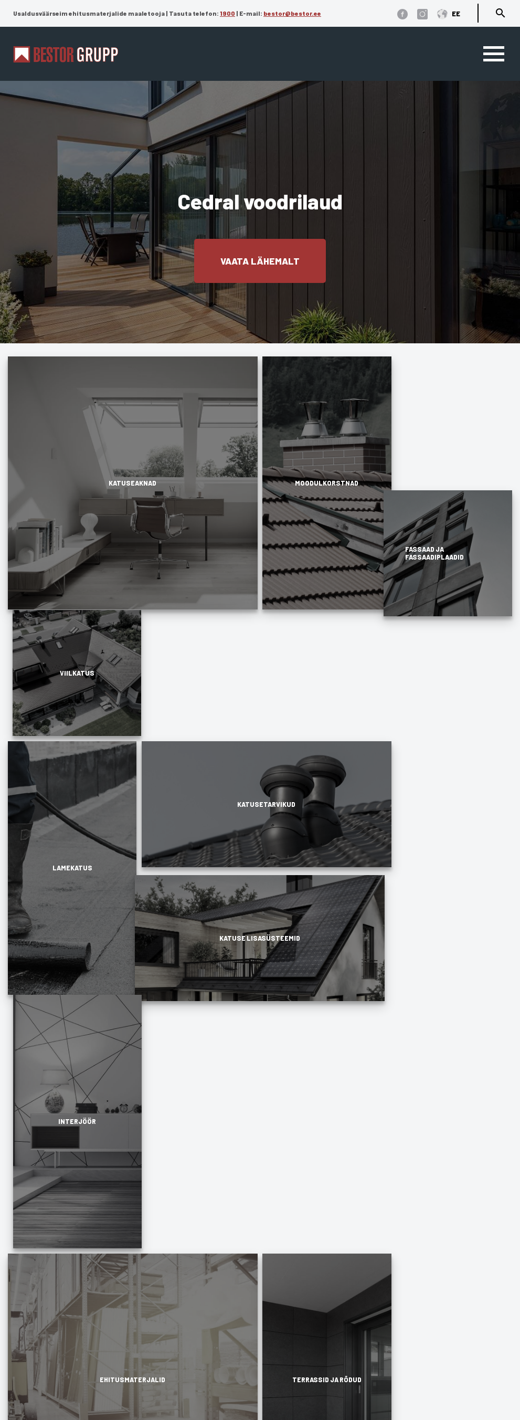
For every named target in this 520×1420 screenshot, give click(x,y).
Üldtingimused (39, 1377)
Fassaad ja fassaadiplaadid (193, 1325)
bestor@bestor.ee (292, 13)
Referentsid (286, 1309)
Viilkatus (153, 1264)
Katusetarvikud (167, 1295)
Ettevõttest (285, 1280)
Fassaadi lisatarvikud (180, 1340)
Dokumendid (290, 1264)
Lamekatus (158, 1280)
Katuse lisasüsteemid (179, 1309)
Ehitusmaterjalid (170, 1370)
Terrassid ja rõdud (174, 1355)
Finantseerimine (296, 1355)
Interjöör (153, 1386)
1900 (227, 13)
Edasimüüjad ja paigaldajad (323, 1295)
